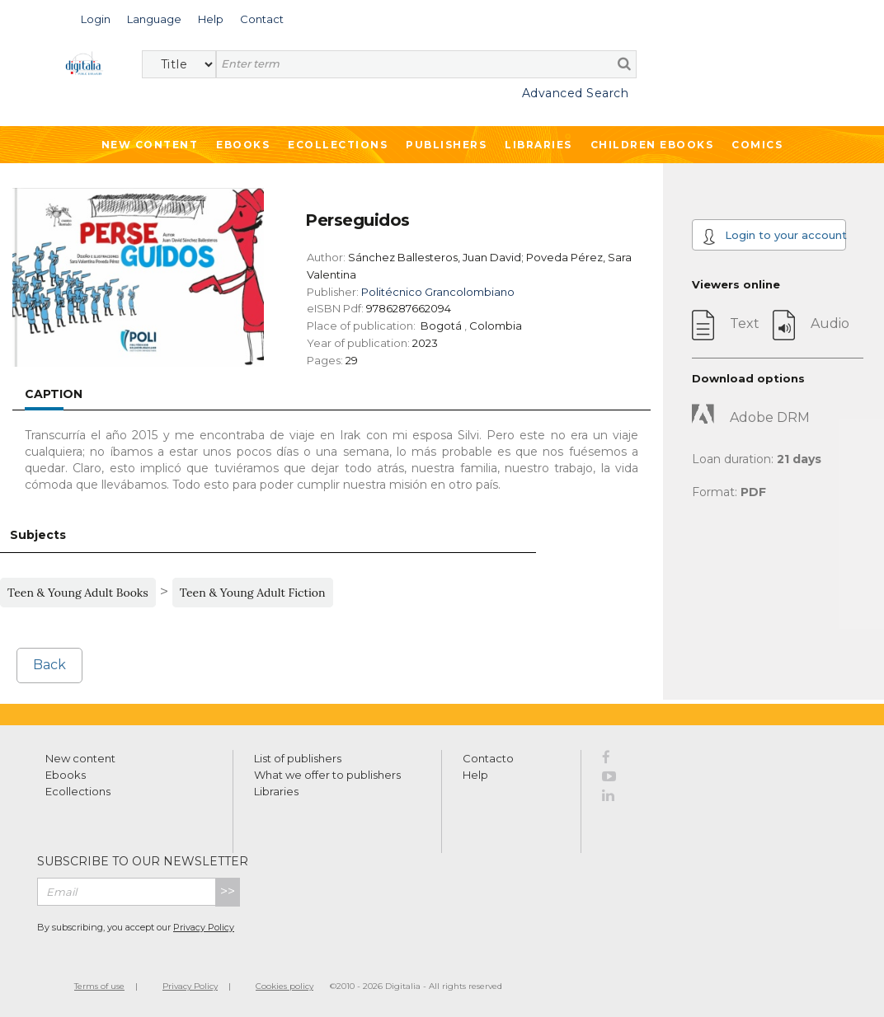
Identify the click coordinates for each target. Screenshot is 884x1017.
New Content (150, 144)
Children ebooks (652, 144)
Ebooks (243, 144)
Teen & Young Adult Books (77, 592)
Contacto (488, 758)
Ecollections (338, 144)
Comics (757, 144)
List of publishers (297, 758)
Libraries (538, 144)
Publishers (446, 144)
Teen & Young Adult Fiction (253, 592)
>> (227, 891)
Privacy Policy (203, 927)
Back (49, 665)
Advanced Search (575, 93)
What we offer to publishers (327, 774)
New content (80, 758)
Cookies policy (284, 986)
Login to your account (774, 236)
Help (475, 774)
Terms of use (99, 986)
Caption (53, 394)
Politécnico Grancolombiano (438, 291)
